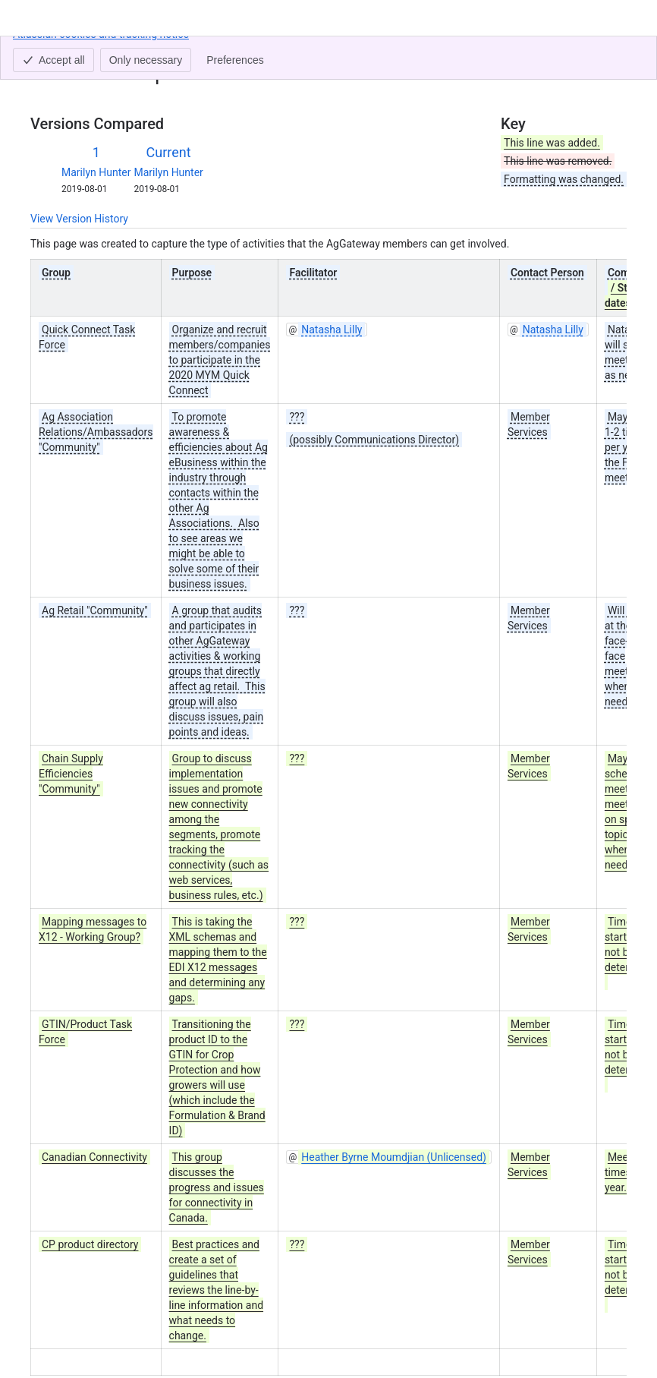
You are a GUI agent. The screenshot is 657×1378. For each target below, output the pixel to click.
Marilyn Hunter (95, 172)
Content (49, 52)
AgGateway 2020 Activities (329, 52)
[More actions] (612, 56)
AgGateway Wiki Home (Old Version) (166, 52)
